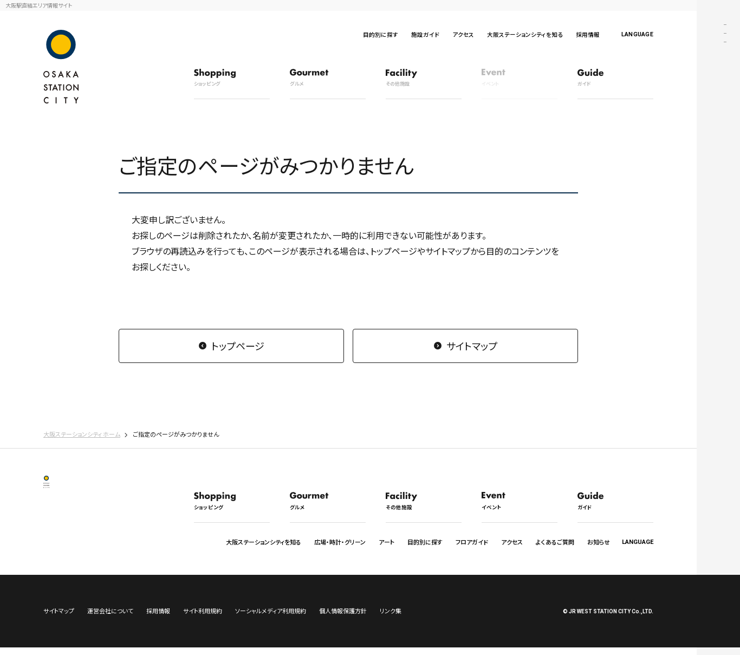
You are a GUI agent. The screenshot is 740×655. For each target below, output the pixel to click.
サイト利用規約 (202, 618)
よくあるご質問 (555, 541)
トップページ (237, 346)
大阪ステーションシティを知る (525, 34)
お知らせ (598, 541)
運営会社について (110, 618)
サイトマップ (471, 346)
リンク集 (390, 618)
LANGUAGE (637, 34)
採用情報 (588, 34)
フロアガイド (472, 541)
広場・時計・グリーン (340, 541)
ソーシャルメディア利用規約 (270, 618)
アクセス (463, 34)
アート (386, 541)
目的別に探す (380, 34)
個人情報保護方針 (343, 618)
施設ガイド (425, 34)
